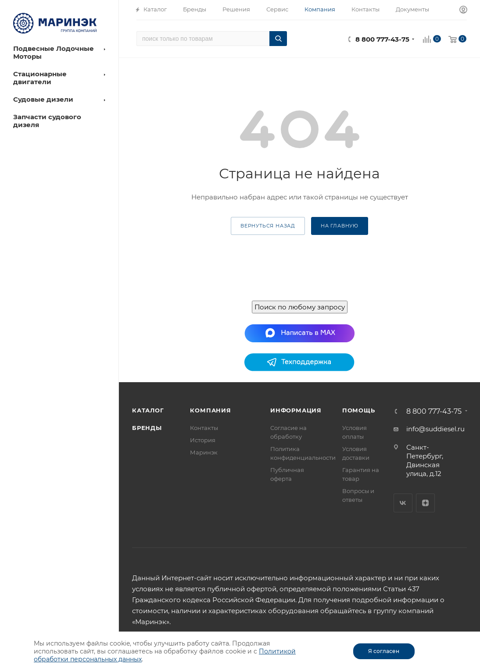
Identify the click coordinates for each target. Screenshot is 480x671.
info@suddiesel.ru (435, 429)
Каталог (148, 410)
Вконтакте (403, 502)
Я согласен (383, 651)
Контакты (204, 427)
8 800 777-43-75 (382, 39)
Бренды (147, 427)
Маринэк (204, 452)
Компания (210, 410)
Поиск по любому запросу (300, 307)
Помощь (358, 410)
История (202, 440)
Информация (296, 410)
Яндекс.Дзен (425, 502)
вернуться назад (267, 226)
